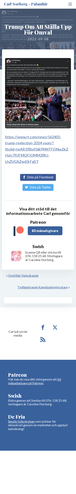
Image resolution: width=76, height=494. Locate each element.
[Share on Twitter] (38, 187)
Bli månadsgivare (45, 231)
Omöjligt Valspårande (23, 275)
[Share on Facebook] (38, 177)
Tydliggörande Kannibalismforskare (42, 287)
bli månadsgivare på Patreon (34, 381)
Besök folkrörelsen (21, 421)
